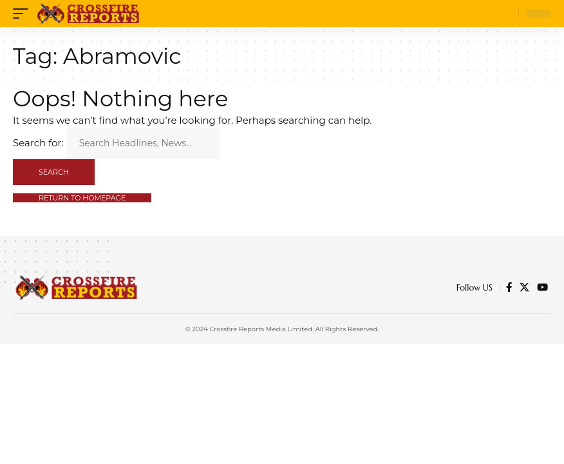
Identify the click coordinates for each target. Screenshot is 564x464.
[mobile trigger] (24, 13)
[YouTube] (542, 287)
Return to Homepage (82, 197)
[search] (505, 13)
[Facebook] (509, 287)
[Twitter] (524, 287)
